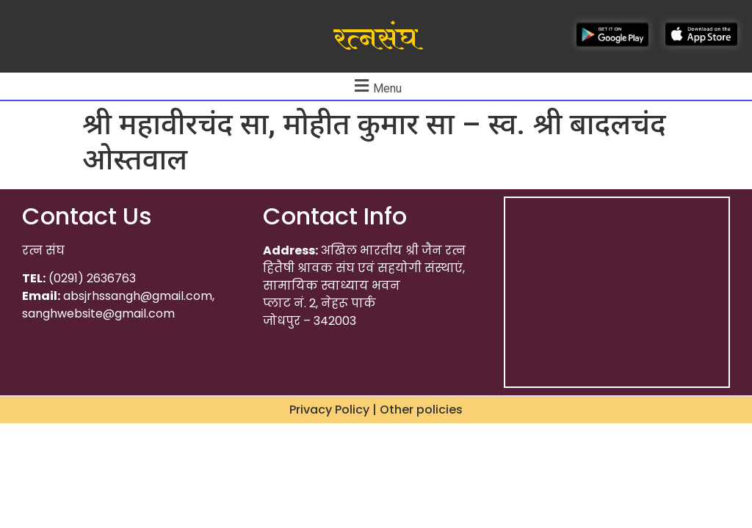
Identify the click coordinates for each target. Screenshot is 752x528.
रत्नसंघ (375, 39)
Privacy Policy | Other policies (376, 409)
